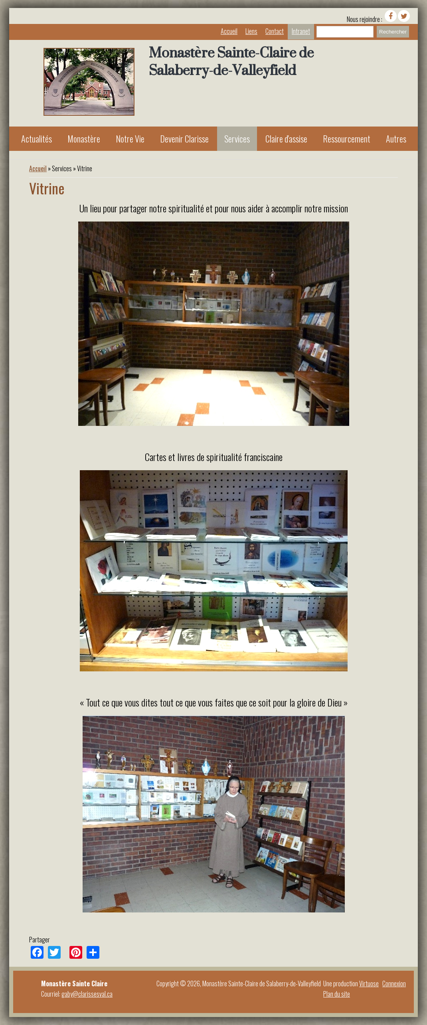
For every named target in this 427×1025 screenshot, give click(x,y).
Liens (251, 31)
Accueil (229, 31)
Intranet (301, 31)
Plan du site (336, 994)
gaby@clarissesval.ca (87, 994)
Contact (274, 31)
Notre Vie (130, 138)
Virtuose (369, 983)
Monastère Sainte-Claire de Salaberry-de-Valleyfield (231, 61)
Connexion (394, 983)
